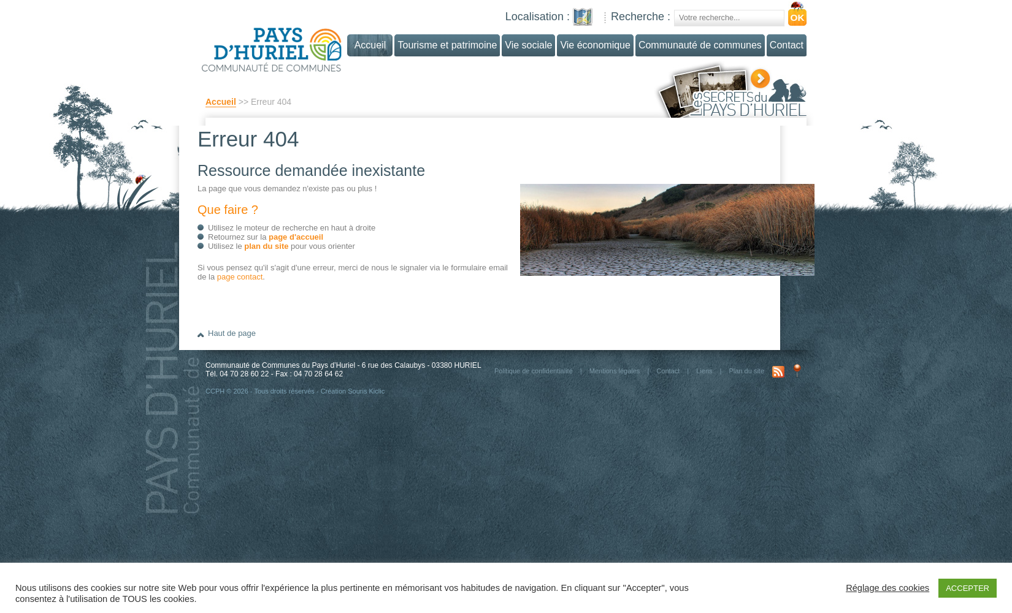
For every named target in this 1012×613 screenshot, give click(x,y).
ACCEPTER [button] (967, 588)
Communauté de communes (700, 45)
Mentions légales (614, 371)
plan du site (266, 246)
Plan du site (746, 371)
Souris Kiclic (366, 391)
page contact (240, 276)
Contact (786, 45)
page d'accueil (296, 237)
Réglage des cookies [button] (887, 588)
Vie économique (595, 45)
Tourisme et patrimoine (447, 45)
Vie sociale (528, 45)
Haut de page (232, 333)
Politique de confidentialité (533, 371)
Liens (704, 371)
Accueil (220, 102)
